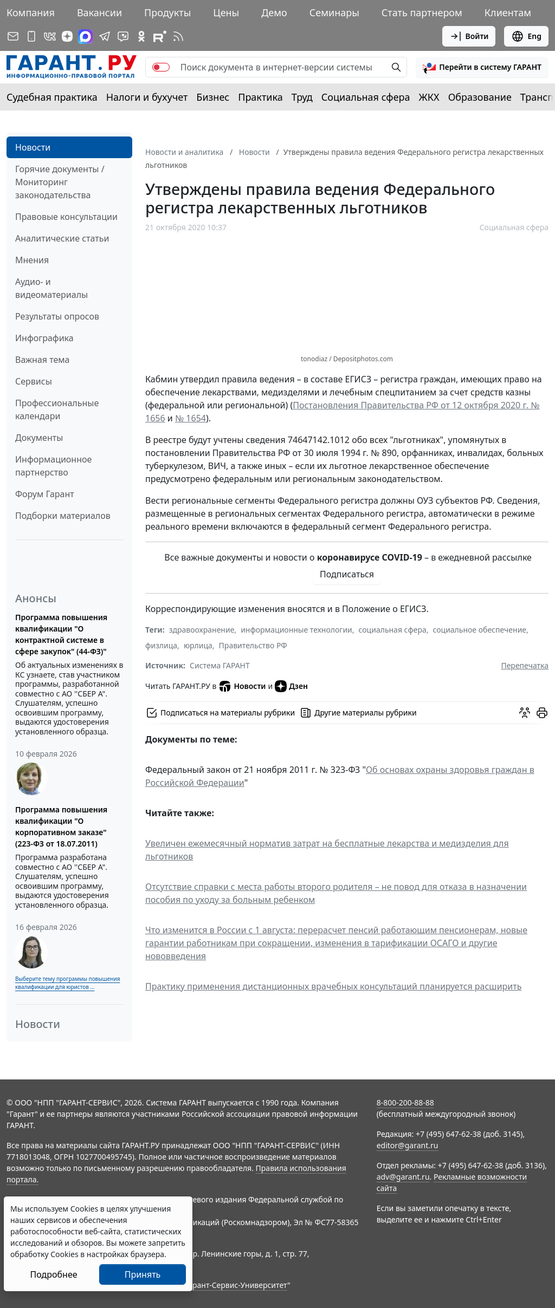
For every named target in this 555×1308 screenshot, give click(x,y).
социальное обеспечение (479, 629)
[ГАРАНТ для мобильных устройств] (31, 36)
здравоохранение (202, 629)
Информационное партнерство (53, 465)
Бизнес (212, 96)
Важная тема (42, 360)
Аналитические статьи (62, 238)
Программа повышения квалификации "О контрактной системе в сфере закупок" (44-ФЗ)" (61, 634)
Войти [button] (469, 36)
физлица (161, 645)
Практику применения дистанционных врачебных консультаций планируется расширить (333, 986)
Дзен (291, 686)
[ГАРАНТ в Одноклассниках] (141, 36)
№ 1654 (190, 418)
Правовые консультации (66, 217)
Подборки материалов (63, 516)
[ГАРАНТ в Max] (85, 36)
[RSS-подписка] (178, 36)
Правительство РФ (253, 645)
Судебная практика (52, 96)
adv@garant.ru (403, 1177)
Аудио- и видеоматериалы (51, 288)
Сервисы (33, 381)
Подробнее (53, 1274)
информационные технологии (296, 629)
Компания (31, 12)
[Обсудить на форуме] (524, 712)
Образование (480, 96)
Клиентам (508, 12)
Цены (226, 12)
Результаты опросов (57, 316)
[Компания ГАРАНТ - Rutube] (159, 36)
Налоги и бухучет (147, 96)
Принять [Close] (143, 1274)
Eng (526, 36)
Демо (274, 12)
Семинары (334, 12)
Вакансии (99, 12)
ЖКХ (429, 96)
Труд (302, 96)
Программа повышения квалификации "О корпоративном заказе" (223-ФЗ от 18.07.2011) (61, 826)
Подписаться (347, 574)
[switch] (161, 67)
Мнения (32, 260)
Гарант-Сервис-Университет (236, 1285)
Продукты (167, 12)
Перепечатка (524, 665)
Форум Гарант (44, 494)
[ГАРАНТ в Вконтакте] (49, 36)
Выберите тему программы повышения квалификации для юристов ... (67, 983)
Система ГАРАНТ (220, 665)
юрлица (198, 645)
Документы (39, 438)
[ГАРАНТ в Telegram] (104, 36)
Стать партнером (422, 12)
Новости (32, 147)
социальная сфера (393, 629)
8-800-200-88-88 (405, 1102)
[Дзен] (67, 36)
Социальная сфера (365, 96)
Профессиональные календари (57, 409)
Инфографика (44, 338)
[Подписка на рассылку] (13, 36)
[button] (482, 67)
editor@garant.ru (407, 1145)
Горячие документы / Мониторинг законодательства (60, 182)
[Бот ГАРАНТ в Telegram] (123, 36)
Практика (260, 96)
